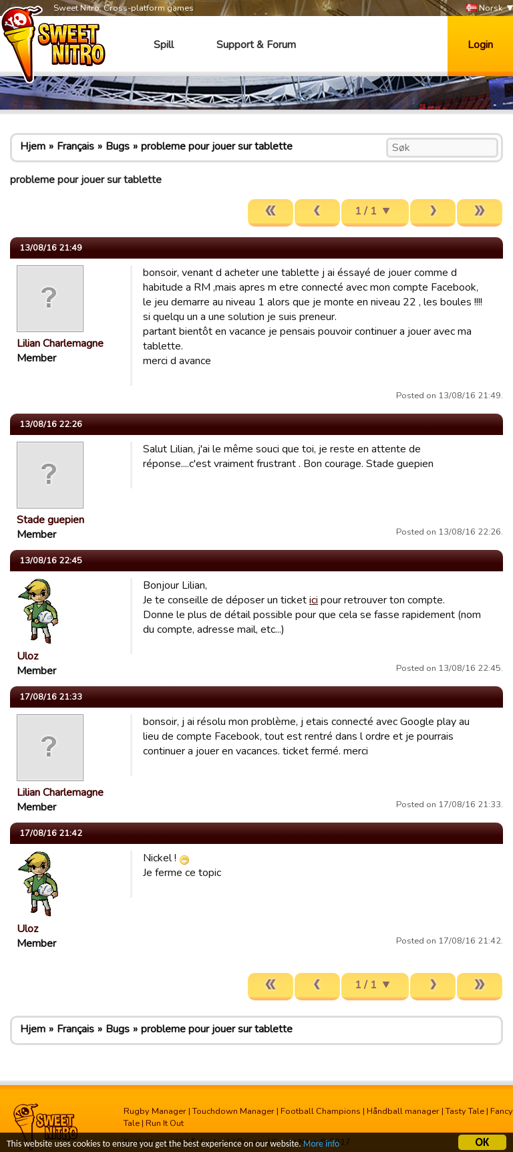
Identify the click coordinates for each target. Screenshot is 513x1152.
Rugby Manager (155, 1111)
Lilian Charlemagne (60, 343)
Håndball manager (403, 1111)
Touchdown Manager (233, 1111)
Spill (164, 44)
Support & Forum (256, 44)
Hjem (32, 146)
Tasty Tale (465, 1111)
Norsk (484, 8)
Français (75, 146)
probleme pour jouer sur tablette (217, 146)
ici (313, 600)
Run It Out (165, 1123)
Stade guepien (50, 520)
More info (321, 1145)
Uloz (27, 656)
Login (480, 44)
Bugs (118, 146)
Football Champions (321, 1111)
